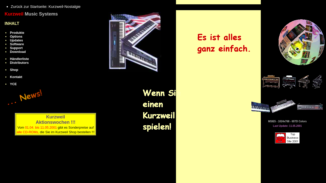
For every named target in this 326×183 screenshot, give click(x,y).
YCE (13, 84)
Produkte (17, 33)
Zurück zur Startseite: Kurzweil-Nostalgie (45, 6)
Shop (14, 70)
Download (18, 52)
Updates (16, 40)
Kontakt (16, 77)
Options (16, 36)
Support (16, 48)
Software (17, 44)
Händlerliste (19, 59)
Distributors (19, 63)
